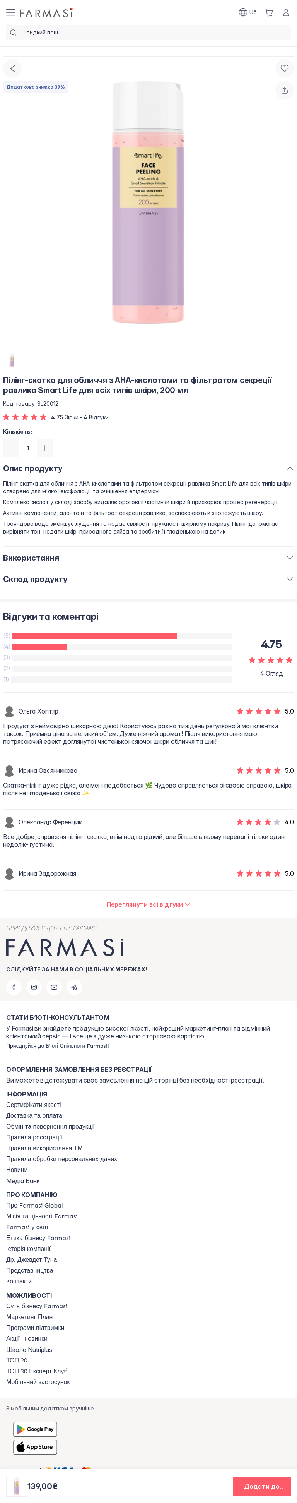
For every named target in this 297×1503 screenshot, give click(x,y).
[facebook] (14, 987)
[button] (262, 1486)
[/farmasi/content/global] (34, 1206)
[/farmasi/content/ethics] (38, 1238)
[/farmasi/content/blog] (16, 1170)
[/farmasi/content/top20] (16, 1360)
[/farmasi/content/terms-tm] (44, 1148)
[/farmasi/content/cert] (33, 1105)
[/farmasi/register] (57, 1045)
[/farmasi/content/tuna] (31, 1260)
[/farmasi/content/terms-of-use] (34, 1137)
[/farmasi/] (47, 12)
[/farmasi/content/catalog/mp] (29, 1317)
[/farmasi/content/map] (29, 1271)
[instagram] (34, 987)
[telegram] (74, 987)
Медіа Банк (23, 1181)
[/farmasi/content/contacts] (19, 1281)
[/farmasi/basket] (269, 12)
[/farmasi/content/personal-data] (61, 1159)
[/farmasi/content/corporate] (27, 1227)
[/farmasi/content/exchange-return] (50, 1127)
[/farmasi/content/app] (38, 1382)
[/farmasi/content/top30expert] (37, 1371)
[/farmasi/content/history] (28, 1249)
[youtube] (54, 987)
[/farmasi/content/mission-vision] (42, 1216)
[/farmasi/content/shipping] (34, 1116)
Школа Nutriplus (29, 1350)
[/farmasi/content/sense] (36, 1306)
